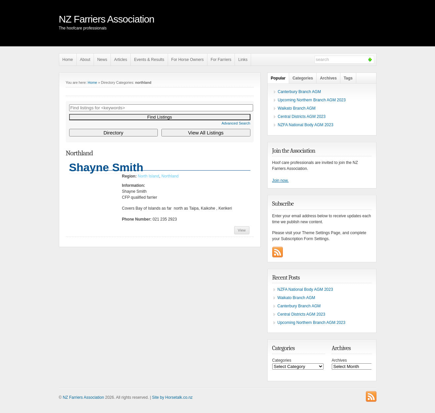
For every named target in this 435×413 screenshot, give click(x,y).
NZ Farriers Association (106, 19)
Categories (302, 78)
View (242, 230)
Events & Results (149, 59)
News (102, 59)
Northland (170, 176)
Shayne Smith (106, 167)
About (85, 59)
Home (68, 59)
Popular (278, 78)
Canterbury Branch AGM (299, 91)
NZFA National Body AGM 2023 (305, 125)
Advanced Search (236, 123)
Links (242, 59)
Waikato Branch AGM (297, 108)
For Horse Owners (187, 59)
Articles (120, 59)
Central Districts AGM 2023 (302, 116)
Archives (328, 78)
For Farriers (221, 59)
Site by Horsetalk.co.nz (172, 397)
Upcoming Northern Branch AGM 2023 (312, 100)
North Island (148, 176)
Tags (348, 78)
